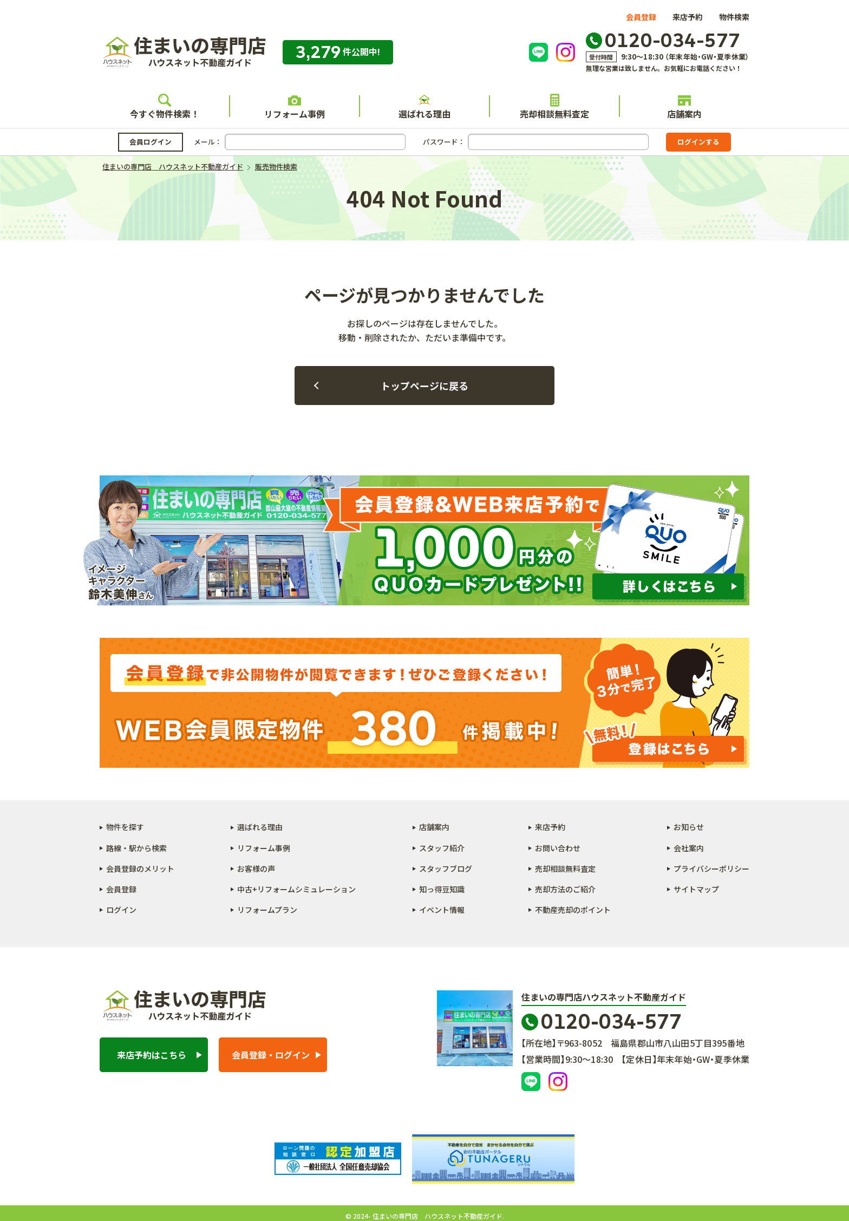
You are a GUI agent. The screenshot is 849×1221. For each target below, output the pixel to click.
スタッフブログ (445, 868)
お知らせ (689, 826)
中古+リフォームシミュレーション (296, 889)
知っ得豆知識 (442, 889)
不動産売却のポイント (573, 909)
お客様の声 (256, 868)
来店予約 (687, 16)
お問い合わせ (557, 848)
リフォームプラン (267, 909)
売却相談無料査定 (554, 107)
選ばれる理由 (424, 107)
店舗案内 (684, 107)
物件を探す (125, 826)
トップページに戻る (424, 385)
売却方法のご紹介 (565, 889)
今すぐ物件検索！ (164, 107)
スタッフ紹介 (442, 848)
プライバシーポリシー (711, 868)
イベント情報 (442, 909)
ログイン (121, 909)
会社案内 (689, 848)
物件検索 (734, 16)
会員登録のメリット (140, 868)
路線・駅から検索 (136, 848)
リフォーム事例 (294, 107)
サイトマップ (696, 889)
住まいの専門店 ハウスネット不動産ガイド (183, 52)
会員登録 (641, 16)
